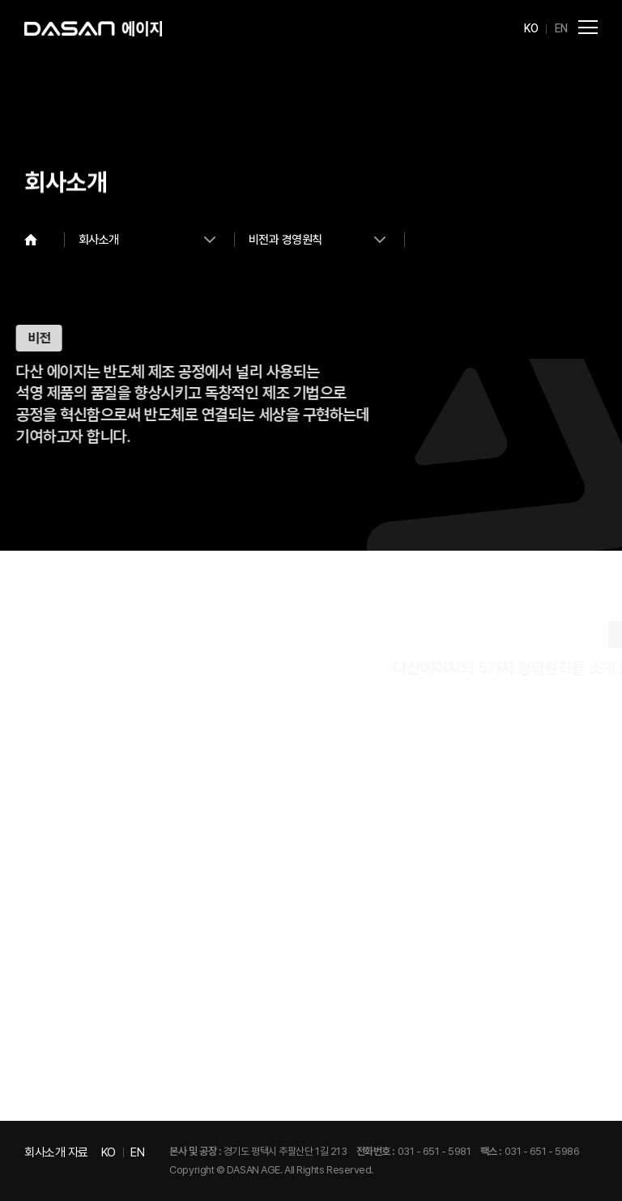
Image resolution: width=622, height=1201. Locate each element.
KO (531, 28)
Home (44, 239)
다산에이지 (93, 28)
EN (561, 28)
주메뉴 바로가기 (0, 0)
